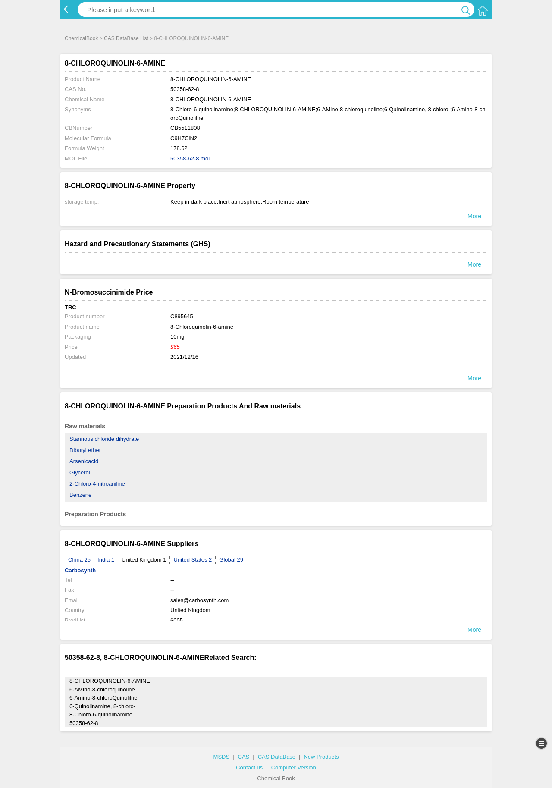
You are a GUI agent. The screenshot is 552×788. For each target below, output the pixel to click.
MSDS (221, 756)
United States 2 (192, 559)
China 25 (79, 559)
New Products (321, 756)
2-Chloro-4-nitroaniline (97, 483)
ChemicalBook (81, 38)
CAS (244, 756)
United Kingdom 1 (144, 559)
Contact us (249, 767)
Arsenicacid (83, 461)
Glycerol (79, 472)
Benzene (80, 495)
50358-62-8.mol (190, 158)
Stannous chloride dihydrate (104, 439)
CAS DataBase (276, 756)
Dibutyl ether (85, 450)
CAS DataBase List (126, 38)
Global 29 (231, 559)
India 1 (105, 559)
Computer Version (293, 767)
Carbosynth (80, 570)
